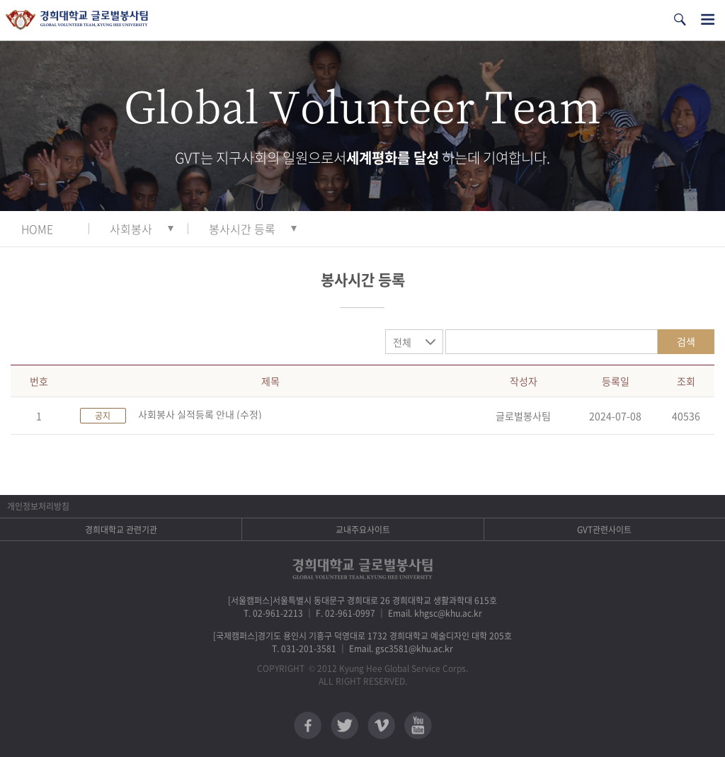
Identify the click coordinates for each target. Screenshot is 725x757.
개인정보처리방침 (38, 506)
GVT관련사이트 (604, 529)
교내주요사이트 (363, 529)
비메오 (381, 725)
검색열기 (679, 19)
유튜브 (418, 725)
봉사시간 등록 (242, 228)
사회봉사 (131, 228)
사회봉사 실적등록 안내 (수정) (200, 414)
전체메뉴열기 (707, 19)
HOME (37, 228)
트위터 (344, 725)
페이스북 (307, 725)
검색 (686, 341)
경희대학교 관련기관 (121, 529)
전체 (402, 342)
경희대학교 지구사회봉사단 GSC (77, 20)
